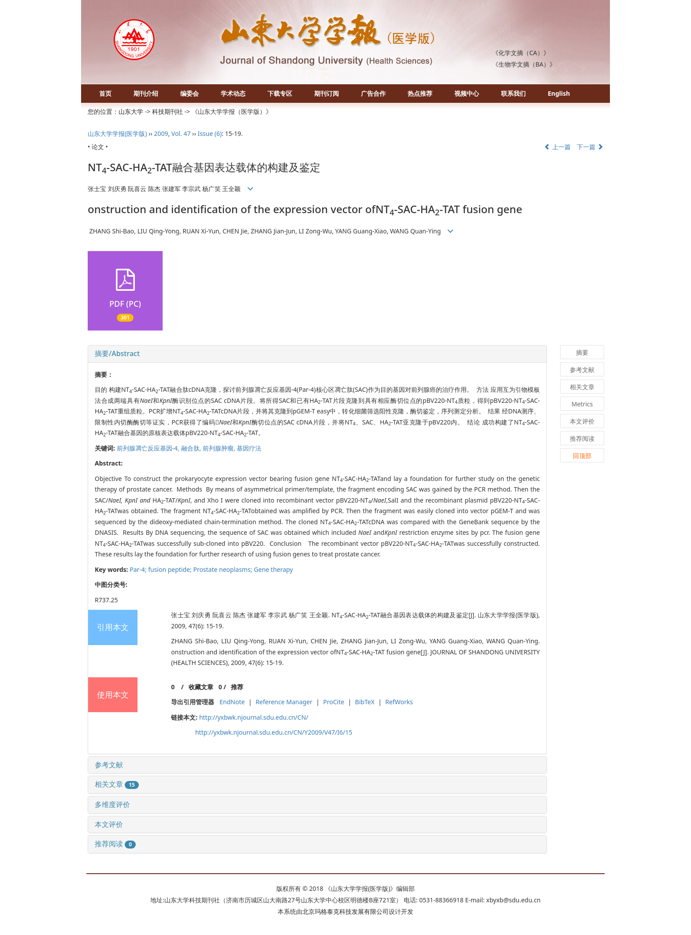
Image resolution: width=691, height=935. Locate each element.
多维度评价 (112, 804)
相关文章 (117, 784)
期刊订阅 (326, 93)
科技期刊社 (167, 111)
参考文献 (109, 765)
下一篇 (590, 147)
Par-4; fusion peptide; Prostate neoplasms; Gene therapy (211, 569)
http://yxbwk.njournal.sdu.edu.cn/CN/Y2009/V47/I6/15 (273, 732)
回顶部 (582, 455)
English (559, 93)
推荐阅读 (115, 844)
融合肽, (192, 448)
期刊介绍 (146, 93)
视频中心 (466, 93)
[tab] (317, 353)
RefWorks (399, 702)
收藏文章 (201, 687)
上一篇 (557, 147)
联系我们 (513, 93)
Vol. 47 (181, 133)
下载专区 (279, 93)
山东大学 (131, 111)
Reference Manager (284, 702)
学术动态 (233, 93)
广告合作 (373, 93)
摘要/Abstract (117, 353)
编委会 (189, 93)
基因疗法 (249, 448)
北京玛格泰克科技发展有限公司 (345, 911)
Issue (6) (209, 133)
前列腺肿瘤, (220, 448)
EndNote (232, 702)
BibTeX (365, 702)
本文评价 (109, 824)
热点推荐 (420, 93)
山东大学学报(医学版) (117, 133)
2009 (161, 133)
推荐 (237, 687)
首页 (105, 93)
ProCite (333, 702)
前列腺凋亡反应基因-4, (149, 448)
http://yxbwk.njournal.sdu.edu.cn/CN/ (253, 717)
